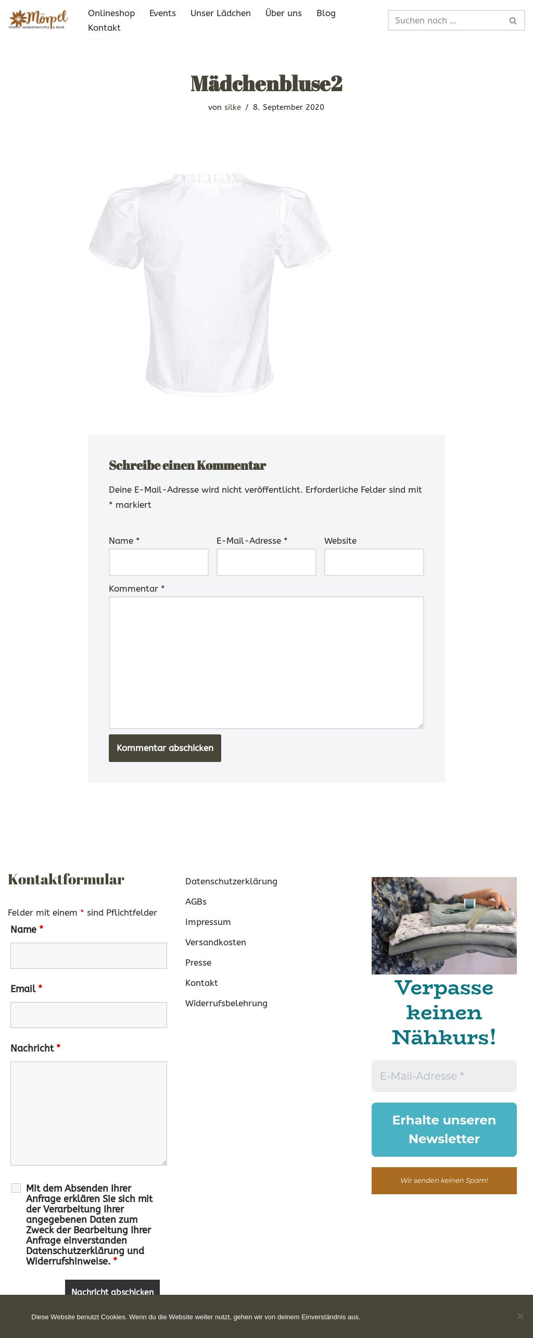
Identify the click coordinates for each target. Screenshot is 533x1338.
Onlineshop (111, 13)
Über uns (283, 13)
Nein (416, 1316)
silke (232, 107)
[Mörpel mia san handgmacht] (39, 20)
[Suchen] (445, 20)
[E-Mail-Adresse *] (444, 1076)
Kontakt (104, 27)
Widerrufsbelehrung (226, 1003)
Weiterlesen (470, 1316)
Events (162, 13)
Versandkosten (215, 942)
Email (26, 989)
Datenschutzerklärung (231, 881)
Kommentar (137, 588)
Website (340, 540)
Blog (326, 13)
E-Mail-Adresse (252, 540)
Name (124, 540)
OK (380, 1316)
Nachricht (35, 1048)
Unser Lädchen (221, 13)
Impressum (208, 922)
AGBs (196, 901)
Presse (198, 962)
